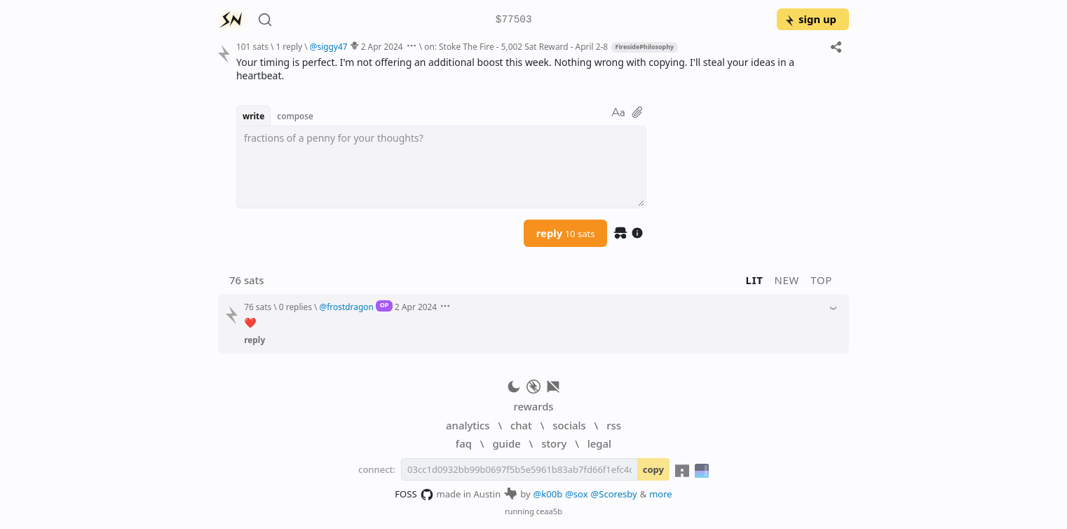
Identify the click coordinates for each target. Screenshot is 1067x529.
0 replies (295, 306)
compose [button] (295, 115)
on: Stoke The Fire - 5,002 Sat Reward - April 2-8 (516, 46)
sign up (810, 19)
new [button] (787, 280)
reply (565, 233)
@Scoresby (614, 494)
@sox (576, 494)
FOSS (414, 495)
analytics (467, 425)
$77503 (514, 20)
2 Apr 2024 (382, 46)
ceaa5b (549, 511)
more (660, 494)
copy (653, 469)
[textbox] (441, 167)
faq (464, 443)
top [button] (821, 280)
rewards (533, 406)
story (553, 443)
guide (506, 443)
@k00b (548, 494)
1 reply (289, 46)
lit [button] (754, 280)
